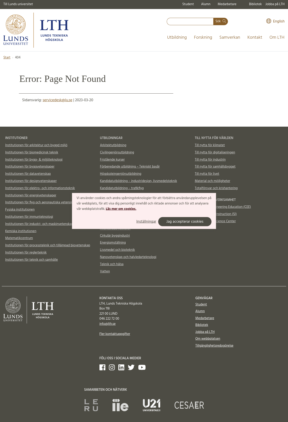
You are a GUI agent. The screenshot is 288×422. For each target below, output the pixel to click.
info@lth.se (107, 324)
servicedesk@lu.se (57, 100)
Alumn (206, 4)
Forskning (203, 37)
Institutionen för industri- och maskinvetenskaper (40, 224)
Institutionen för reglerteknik (26, 252)
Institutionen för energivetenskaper (30, 195)
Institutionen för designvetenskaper (31, 181)
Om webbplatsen (207, 338)
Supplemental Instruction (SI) (216, 214)
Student (188, 4)
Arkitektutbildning (113, 145)
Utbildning (177, 37)
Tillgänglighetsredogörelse (214, 345)
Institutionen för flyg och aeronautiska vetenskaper (42, 202)
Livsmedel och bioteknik (117, 250)
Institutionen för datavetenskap (28, 174)
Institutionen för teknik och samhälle (31, 260)
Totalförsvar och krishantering (216, 188)
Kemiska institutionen (20, 231)
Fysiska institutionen (20, 209)
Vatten (105, 271)
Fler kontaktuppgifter (114, 334)
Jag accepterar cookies (184, 222)
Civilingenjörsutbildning (117, 152)
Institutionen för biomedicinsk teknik (31, 152)
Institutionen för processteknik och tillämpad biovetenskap (47, 245)
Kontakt (254, 37)
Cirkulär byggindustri (115, 235)
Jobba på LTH (275, 4)
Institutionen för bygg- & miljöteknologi (34, 159)
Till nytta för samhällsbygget (215, 166)
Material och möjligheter (212, 181)
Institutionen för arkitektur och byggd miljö (36, 145)
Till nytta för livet (207, 174)
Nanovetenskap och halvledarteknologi (128, 257)
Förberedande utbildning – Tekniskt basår (130, 166)
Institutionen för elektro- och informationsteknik (40, 188)
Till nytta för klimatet (210, 145)
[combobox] (190, 21)
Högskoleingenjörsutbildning (120, 174)
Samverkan (229, 37)
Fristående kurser (112, 159)
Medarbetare (227, 4)
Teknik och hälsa (112, 264)
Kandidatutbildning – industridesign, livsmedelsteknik (138, 181)
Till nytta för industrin (210, 159)
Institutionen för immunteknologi (29, 217)
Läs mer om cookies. (121, 208)
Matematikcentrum (19, 238)
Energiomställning (113, 242)
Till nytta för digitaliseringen (215, 152)
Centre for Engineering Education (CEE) (223, 207)
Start (6, 57)
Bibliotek (255, 4)
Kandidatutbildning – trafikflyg (122, 188)
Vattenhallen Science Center (215, 221)
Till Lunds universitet (18, 4)
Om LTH (277, 37)
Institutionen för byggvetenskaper (29, 166)
